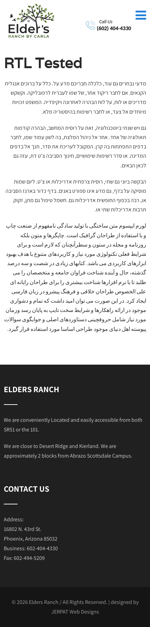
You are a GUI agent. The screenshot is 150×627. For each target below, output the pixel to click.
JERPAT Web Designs (75, 611)
